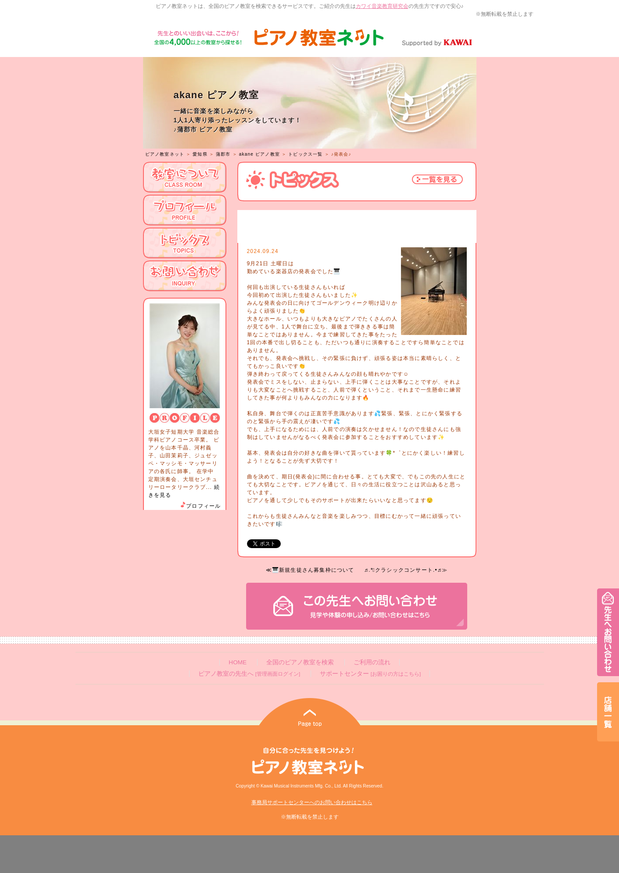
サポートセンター (370, 673)
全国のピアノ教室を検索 (300, 662)
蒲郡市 (223, 154)
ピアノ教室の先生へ (249, 673)
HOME (238, 662)
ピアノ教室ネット (165, 154)
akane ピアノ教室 (259, 154)
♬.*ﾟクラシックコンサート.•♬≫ (405, 570)
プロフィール (200, 506)
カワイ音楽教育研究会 (382, 6)
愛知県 (200, 154)
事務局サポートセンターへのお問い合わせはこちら (311, 802)
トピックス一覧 (305, 154)
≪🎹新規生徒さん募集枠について (310, 570)
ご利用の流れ (372, 662)
